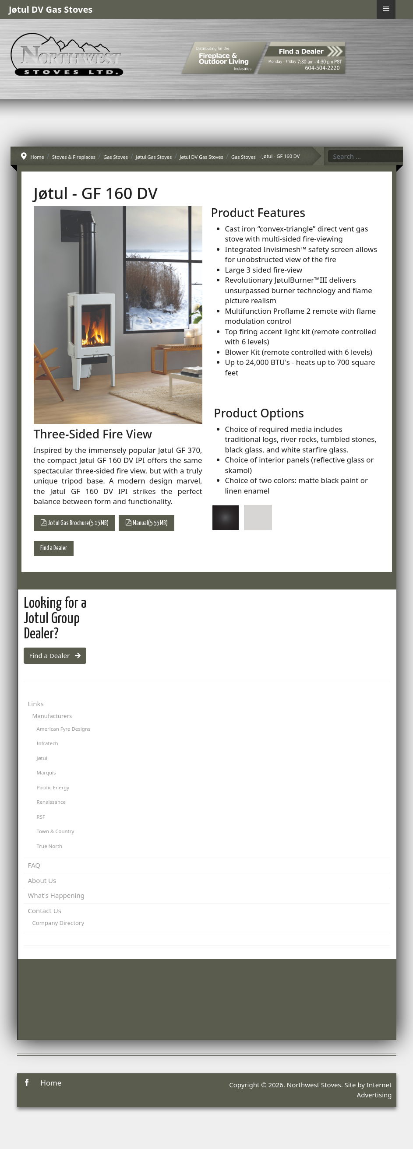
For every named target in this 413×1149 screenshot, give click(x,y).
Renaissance (51, 802)
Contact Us (44, 910)
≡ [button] (386, 8)
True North (50, 846)
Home (51, 1083)
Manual (146, 522)
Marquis (46, 772)
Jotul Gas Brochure (74, 522)
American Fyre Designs (64, 728)
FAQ (34, 865)
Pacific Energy (53, 787)
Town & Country (55, 831)
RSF (41, 816)
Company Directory (58, 923)
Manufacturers (52, 716)
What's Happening (56, 895)
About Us (42, 880)
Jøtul (42, 758)
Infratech (47, 743)
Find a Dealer (53, 548)
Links (36, 703)
